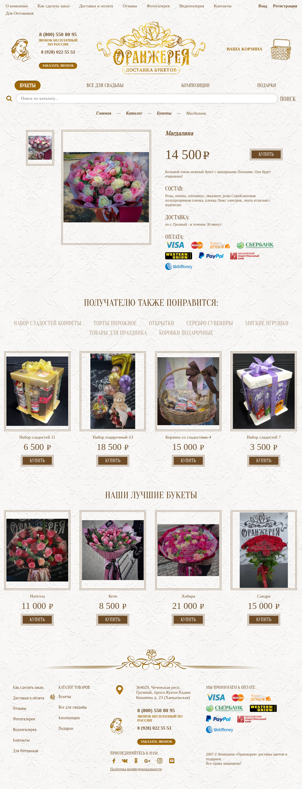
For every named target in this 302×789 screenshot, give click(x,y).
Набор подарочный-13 (113, 437)
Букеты (28, 85)
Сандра (263, 596)
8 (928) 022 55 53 (58, 51)
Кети (113, 596)
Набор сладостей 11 (37, 437)
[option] (40, 148)
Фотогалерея (158, 6)
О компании (17, 6)
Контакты (222, 6)
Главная (103, 113)
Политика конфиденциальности (136, 769)
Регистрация (285, 6)
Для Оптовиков (20, 13)
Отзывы (130, 6)
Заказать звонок (58, 65)
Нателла (37, 596)
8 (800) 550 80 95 (58, 34)
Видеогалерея (191, 6)
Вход (262, 6)
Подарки (266, 85)
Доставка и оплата (96, 6)
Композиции (195, 85)
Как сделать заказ (54, 6)
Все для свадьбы (105, 85)
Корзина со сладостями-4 (188, 437)
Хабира (188, 596)
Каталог (134, 113)
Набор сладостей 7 (264, 437)
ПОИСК (288, 99)
